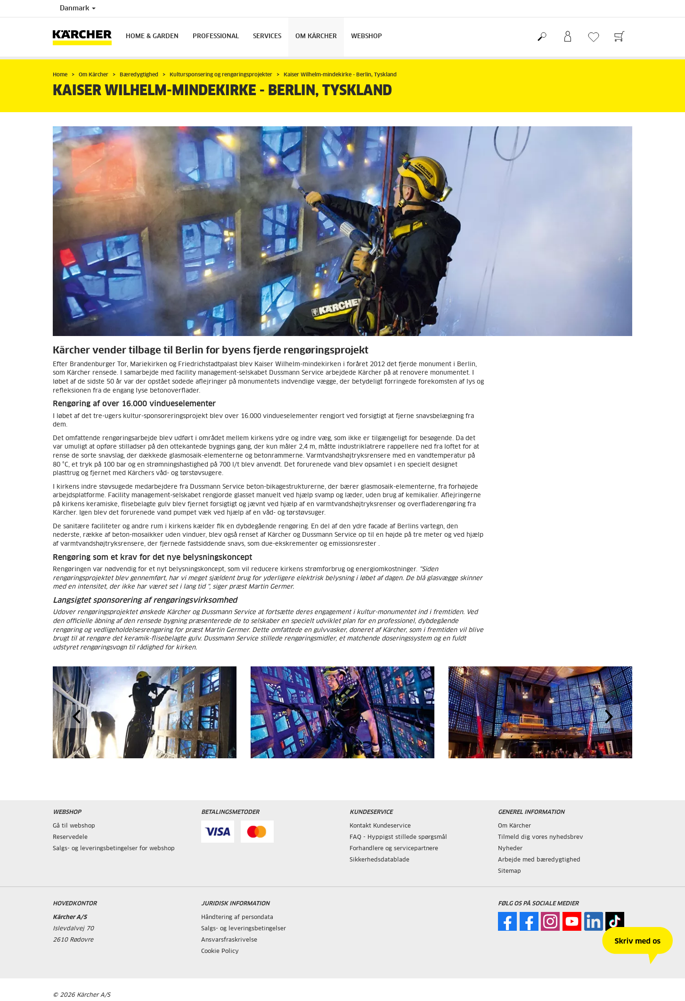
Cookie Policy (220, 951)
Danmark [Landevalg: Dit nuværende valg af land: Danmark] (78, 8)
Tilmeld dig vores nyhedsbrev (540, 837)
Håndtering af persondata (237, 917)
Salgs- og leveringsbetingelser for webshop (114, 849)
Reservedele (70, 837)
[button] (76, 716)
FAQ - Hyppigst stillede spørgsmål (398, 837)
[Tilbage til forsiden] (86, 37)
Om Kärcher (316, 36)
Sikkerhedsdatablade (379, 860)
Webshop (366, 36)
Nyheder (510, 849)
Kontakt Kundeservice (380, 826)
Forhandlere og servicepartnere (394, 849)
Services (267, 36)
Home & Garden (152, 36)
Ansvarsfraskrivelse (229, 940)
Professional (216, 36)
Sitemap (509, 871)
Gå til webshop (74, 826)
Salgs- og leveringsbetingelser (243, 929)
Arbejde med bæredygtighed (539, 860)
